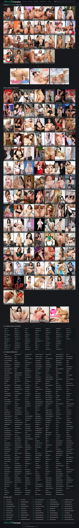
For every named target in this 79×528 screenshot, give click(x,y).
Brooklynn (17, 391)
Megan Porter (49, 410)
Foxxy (27, 412)
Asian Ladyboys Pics (54, 506)
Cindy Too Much (18, 453)
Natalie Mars (49, 484)
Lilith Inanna (38, 490)
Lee (36, 469)
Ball (5, 488)
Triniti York (68, 414)
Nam (47, 461)
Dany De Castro (18, 482)
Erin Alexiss (28, 389)
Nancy (47, 465)
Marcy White (48, 393)
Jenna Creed (38, 362)
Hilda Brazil (28, 453)
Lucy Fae (48, 368)
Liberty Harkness (39, 486)
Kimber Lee (38, 445)
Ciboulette (17, 449)
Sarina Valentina (60, 473)
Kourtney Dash (38, 455)
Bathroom (7, 340)
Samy (57, 459)
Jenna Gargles (38, 364)
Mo (47, 449)
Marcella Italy (49, 391)
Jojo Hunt (37, 387)
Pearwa (58, 412)
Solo (58, 338)
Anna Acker (7, 428)
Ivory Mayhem (28, 473)
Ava (5, 463)
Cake (16, 401)
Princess (58, 436)
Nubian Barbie (59, 379)
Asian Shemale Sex (39, 519)
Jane (26, 488)
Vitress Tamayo (70, 449)
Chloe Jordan (18, 440)
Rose (57, 447)
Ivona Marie (28, 471)
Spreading (59, 340)
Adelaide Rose (7, 356)
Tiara (68, 397)
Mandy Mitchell (49, 385)
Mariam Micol (49, 399)
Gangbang (27, 340)
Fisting (27, 336)
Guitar (26, 440)
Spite (67, 372)
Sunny (68, 377)
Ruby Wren (58, 449)
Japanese (38, 330)
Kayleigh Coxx (38, 418)
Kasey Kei (37, 410)
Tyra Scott (69, 418)
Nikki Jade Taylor (60, 358)
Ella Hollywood (28, 370)
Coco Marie (17, 463)
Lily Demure (38, 494)
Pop (57, 430)
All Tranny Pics (53, 519)
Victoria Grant (69, 445)
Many (47, 387)
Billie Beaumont (18, 375)
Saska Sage (58, 477)
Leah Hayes (38, 467)
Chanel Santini (18, 428)
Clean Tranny (38, 508)
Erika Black (28, 387)
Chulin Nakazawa (19, 447)
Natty (47, 490)
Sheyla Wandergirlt (60, 494)
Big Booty (7, 345)
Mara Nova (48, 389)
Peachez (58, 410)
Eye (26, 410)
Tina (67, 407)
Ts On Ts (68, 330)
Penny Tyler (59, 414)
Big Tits (7, 349)
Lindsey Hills (49, 354)
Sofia (67, 364)
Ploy (57, 424)
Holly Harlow (28, 455)
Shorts (58, 330)
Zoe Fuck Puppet (70, 486)
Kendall (37, 426)
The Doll (68, 395)
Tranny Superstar (9, 504)
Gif (26, 422)
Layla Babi (38, 465)
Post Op (48, 345)
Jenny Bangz (38, 372)
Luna (47, 372)
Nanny (47, 467)
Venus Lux (69, 438)
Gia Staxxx (27, 420)
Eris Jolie (27, 391)
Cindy (16, 451)
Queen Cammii (59, 440)
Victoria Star (69, 447)
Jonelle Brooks (39, 389)
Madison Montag (49, 379)
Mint (47, 442)
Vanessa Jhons (69, 428)
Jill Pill (37, 383)
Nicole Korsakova (60, 354)
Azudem (6, 475)
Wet (67, 336)
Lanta (37, 463)
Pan (57, 393)
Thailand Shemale (24, 501)
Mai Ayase (48, 381)
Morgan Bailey (49, 451)
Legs (37, 336)
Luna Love (48, 375)
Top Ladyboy (67, 512)
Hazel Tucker (28, 449)
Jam (26, 486)
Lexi (36, 482)
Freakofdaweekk (29, 416)
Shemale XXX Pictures (25, 519)
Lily (36, 492)
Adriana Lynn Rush (8, 358)
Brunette (17, 336)
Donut (27, 360)
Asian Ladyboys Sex (54, 517)
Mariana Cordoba (50, 401)
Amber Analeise (8, 401)
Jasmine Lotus (38, 356)
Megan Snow (49, 412)
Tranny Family (38, 510)
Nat (47, 475)
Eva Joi (27, 397)
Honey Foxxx (28, 463)
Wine (67, 463)
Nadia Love (48, 459)
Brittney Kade (18, 387)
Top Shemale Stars (54, 515)
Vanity (68, 432)
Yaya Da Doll (69, 471)
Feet (26, 330)
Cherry (17, 434)
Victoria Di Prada (70, 442)
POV (47, 347)
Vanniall (68, 434)
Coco (16, 461)
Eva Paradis (28, 403)
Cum (16, 340)
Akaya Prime (7, 366)
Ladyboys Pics (53, 499)
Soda (67, 362)
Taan (67, 387)
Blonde (17, 330)
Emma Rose (28, 381)
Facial (27, 328)
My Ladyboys (52, 508)
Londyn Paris (49, 366)
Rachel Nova (59, 445)
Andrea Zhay (7, 414)
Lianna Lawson (39, 484)
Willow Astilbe (69, 461)
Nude (37, 345)
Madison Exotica (49, 377)
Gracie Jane (28, 434)
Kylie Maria (38, 459)
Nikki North (58, 360)
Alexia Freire (7, 379)
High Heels (27, 349)
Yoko (68, 475)
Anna (6, 426)
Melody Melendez (50, 416)
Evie (26, 407)
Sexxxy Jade (59, 488)
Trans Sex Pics (24, 517)
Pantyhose (48, 332)
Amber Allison (7, 399)
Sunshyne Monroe (70, 379)
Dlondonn (27, 356)
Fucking (27, 338)
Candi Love (17, 403)
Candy (16, 405)
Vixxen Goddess (70, 453)
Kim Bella (37, 440)
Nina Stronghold (60, 368)
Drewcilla (27, 364)
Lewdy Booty (38, 480)
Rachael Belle (59, 442)
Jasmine (27, 494)
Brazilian (17, 334)
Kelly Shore (38, 424)
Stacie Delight (69, 375)
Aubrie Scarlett (7, 459)
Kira (36, 449)
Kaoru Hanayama (39, 401)
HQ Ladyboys (23, 504)
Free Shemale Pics (68, 506)
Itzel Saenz (28, 469)
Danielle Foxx (18, 477)
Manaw (48, 383)
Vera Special (69, 440)
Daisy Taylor (18, 473)
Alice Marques (7, 385)
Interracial (38, 328)
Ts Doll (68, 416)
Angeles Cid (7, 418)
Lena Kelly (38, 475)
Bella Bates (17, 362)
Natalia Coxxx (49, 480)
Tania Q (68, 389)
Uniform (68, 332)
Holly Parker (28, 457)
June (36, 391)
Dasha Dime (17, 488)
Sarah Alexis (59, 469)
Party (47, 334)
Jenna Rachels (38, 366)
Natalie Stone (49, 486)
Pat (57, 401)
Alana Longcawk (8, 368)
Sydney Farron (69, 383)
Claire (16, 455)
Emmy (27, 383)
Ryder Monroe (59, 453)
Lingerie (37, 338)
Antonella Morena (8, 434)
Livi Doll (48, 360)
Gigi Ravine (28, 424)
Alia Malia (7, 381)
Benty (16, 368)
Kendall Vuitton (38, 432)
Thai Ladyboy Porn (68, 504)
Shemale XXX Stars (39, 512)
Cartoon (17, 418)
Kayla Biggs (38, 416)
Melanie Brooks (49, 414)
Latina (37, 334)
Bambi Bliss (7, 492)
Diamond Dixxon (18, 492)
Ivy (26, 475)
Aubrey (6, 453)
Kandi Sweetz (38, 399)
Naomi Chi (48, 471)
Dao (16, 484)
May (47, 407)
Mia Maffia (48, 422)
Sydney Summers (70, 385)
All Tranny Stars (9, 510)
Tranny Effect (9, 512)
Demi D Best (18, 490)
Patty (57, 405)
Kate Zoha (38, 414)
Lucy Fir (47, 370)
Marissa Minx (49, 403)
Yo (67, 473)
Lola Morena (49, 364)
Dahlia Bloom (18, 467)
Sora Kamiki (69, 368)
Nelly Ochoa (49, 492)
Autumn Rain (7, 461)
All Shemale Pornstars (30, 526)
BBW (6, 343)
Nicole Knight (49, 494)
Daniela (16, 475)
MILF (36, 343)
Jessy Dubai (38, 381)
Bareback (7, 338)
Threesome (59, 349)
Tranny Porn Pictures (40, 506)
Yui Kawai (68, 477)
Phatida (58, 416)
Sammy (58, 457)
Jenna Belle (38, 360)
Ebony (17, 349)
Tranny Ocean (24, 510)
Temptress (69, 393)
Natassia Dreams (50, 488)
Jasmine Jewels (39, 354)
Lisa (47, 356)
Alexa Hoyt (6, 375)
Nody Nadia (59, 372)
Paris (57, 397)
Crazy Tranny (9, 519)
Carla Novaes (18, 410)
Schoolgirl (58, 328)
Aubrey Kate (7, 455)
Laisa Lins (37, 461)
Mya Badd (48, 455)
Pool (47, 340)
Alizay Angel (7, 389)
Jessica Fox (38, 377)
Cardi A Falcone (18, 407)
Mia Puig (48, 424)
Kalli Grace (38, 397)
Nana (47, 463)
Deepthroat (18, 345)
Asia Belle (7, 447)
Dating (49, 1)
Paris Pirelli (58, 399)
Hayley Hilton (28, 447)
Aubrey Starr (7, 457)
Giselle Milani (28, 428)
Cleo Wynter (18, 457)
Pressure (58, 434)
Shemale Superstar (68, 508)
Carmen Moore (19, 412)
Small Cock (59, 334)
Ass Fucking (7, 334)
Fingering (27, 334)
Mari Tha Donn (49, 397)
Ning (57, 370)
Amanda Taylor (7, 395)
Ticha (68, 401)
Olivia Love (58, 387)
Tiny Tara (68, 410)
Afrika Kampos (8, 364)
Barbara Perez (18, 354)
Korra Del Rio (38, 453)
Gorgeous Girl (28, 430)
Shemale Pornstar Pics (69, 510)
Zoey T (68, 488)
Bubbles (17, 395)
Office (37, 347)
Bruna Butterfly (18, 393)
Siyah (67, 360)
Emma (27, 379)
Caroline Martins (18, 414)
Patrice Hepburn (60, 403)
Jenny (37, 370)
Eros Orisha (28, 393)
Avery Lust (7, 469)
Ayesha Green (7, 471)
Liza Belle (48, 362)
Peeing (48, 336)
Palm (57, 391)
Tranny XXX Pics (24, 512)
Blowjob (17, 332)
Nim (57, 366)
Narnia (47, 473)
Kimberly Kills (38, 447)
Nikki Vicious (59, 364)
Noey (57, 375)
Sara (57, 467)
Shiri (67, 354)
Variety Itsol (69, 436)
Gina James (28, 426)
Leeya (37, 471)
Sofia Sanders (69, 366)
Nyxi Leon (58, 385)
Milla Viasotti (49, 432)
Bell (16, 358)
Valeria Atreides (70, 426)
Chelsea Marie (18, 432)
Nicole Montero (60, 356)
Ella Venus (27, 372)
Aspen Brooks (7, 449)
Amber (6, 397)
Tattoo (58, 345)
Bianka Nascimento (19, 372)
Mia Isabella (49, 420)
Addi (5, 354)
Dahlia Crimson (18, 469)
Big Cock (7, 347)
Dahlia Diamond (18, 471)
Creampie (17, 338)
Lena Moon (37, 477)
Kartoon (37, 407)
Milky (47, 430)
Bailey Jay (7, 484)
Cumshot (18, 343)
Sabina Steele (59, 455)
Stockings (59, 343)
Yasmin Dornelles (70, 469)
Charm (16, 430)
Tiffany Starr (69, 405)
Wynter (68, 467)
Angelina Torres (8, 422)
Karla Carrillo (38, 405)
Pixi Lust (58, 422)
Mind (47, 438)
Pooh (57, 428)
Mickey (48, 426)
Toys (68, 328)
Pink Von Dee (59, 418)
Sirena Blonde (69, 358)
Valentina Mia (69, 422)
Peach (58, 407)
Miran (47, 447)
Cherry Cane (17, 436)
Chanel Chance (18, 424)
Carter (16, 416)
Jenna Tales (38, 368)
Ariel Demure (7, 438)
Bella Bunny (17, 364)
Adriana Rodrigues (8, 360)
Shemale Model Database (55, 504)
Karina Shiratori (39, 403)
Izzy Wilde (27, 477)
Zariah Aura (69, 482)
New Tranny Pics (39, 501)
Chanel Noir (18, 426)
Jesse (37, 375)
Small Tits (59, 336)
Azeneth (6, 473)
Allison (6, 391)
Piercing (48, 338)
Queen (58, 438)
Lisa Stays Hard (49, 358)
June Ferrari (38, 393)
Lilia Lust (37, 488)
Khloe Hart (38, 434)
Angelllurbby (7, 424)
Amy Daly (6, 410)
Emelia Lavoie (28, 377)
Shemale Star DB (9, 515)
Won (67, 465)
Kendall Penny (38, 430)
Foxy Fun (27, 414)
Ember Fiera (28, 375)
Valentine (68, 424)
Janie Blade (28, 492)
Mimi (47, 436)
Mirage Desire (49, 445)
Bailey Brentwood (8, 482)
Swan (68, 381)
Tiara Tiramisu (69, 399)
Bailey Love (7, 486)
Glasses (27, 345)
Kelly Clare (38, 422)
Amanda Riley (7, 393)
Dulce (26, 366)
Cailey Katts (18, 399)
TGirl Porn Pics (9, 508)
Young (68, 338)
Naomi (48, 469)
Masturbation (39, 340)
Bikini (17, 328)
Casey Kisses (18, 420)
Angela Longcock (8, 416)
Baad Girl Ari (7, 477)
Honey (27, 461)
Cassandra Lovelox (19, 422)
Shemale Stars (39, 504)
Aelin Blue (7, 362)
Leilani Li (37, 473)
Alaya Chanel (7, 370)
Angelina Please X (8, 420)
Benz (16, 370)
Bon (16, 383)
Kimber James (39, 442)
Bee (16, 356)
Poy (57, 432)
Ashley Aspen (7, 442)
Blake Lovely (18, 381)
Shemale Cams (43, 1)
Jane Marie (28, 490)
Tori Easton (69, 412)
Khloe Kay (37, 436)
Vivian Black (69, 451)
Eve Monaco (28, 405)
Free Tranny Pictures (40, 499)
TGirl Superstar (9, 517)
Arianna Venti (7, 436)
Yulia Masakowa (70, 480)
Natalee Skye (49, 477)
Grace (27, 432)
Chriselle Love (18, 442)
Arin (5, 440)
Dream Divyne (28, 362)
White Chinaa (69, 459)
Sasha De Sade (59, 475)
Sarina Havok (59, 471)
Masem (48, 405)
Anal (6, 328)
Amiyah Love (7, 403)
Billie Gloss (17, 377)
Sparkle (68, 370)
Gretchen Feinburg (29, 438)
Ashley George (8, 445)
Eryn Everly (27, 395)
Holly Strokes (28, 459)
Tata (67, 391)
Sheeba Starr (59, 492)
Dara (16, 486)
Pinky (57, 420)
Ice (26, 467)
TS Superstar (9, 501)
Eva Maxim (28, 401)
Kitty (36, 451)
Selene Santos (59, 484)
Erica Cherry (28, 385)
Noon (57, 377)
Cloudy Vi (17, 459)
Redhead (48, 349)
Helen (27, 451)
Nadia (47, 457)
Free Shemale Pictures (69, 519)
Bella (16, 360)
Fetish (27, 332)
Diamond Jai (17, 494)
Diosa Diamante (28, 354)
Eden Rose (28, 368)
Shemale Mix (52, 510)
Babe (6, 336)
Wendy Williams (70, 457)
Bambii (6, 494)
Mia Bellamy (49, 418)
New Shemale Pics (68, 517)
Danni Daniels (18, 480)
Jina (36, 385)
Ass (6, 332)
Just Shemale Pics (54, 501)
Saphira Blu (59, 463)
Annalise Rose (7, 432)
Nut (57, 381)
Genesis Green (28, 418)
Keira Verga (38, 420)
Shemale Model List (39, 517)
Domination (18, 347)
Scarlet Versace (59, 482)
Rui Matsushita (59, 451)
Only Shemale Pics (24, 506)
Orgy (36, 349)
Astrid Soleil (7, 451)
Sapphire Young (60, 465)
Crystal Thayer (18, 465)
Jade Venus (28, 484)
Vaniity (68, 430)
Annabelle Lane (8, 430)
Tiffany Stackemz (70, 403)
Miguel (48, 428)
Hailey (26, 442)
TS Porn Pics (23, 508)
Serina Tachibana (60, 486)
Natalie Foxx (49, 482)
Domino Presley (29, 358)
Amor (6, 405)
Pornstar (48, 343)
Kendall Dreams (39, 428)
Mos (47, 453)
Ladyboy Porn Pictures (69, 499)
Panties (48, 330)
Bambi (6, 490)
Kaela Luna (38, 395)
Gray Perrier (28, 436)
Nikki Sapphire (59, 362)
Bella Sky (17, 366)
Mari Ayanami (49, 395)
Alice (6, 383)
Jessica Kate (38, 379)
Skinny (58, 332)
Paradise (58, 395)
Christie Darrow (18, 445)
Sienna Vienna (69, 356)
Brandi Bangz (18, 385)
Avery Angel (7, 467)
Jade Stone (28, 482)
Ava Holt (6, 465)
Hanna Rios (27, 445)
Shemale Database (39, 515)
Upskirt (68, 334)
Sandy (58, 461)
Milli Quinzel (48, 434)
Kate (36, 412)
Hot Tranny (23, 499)
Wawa (68, 455)
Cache (16, 397)
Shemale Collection (25, 515)
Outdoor (48, 328)
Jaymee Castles (39, 358)
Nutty (57, 383)
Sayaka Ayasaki (59, 480)
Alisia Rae (7, 387)
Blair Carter (17, 379)
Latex (37, 332)
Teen (58, 347)
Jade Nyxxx (27, 480)
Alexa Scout (7, 377)
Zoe (67, 484)
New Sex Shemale (68, 515)
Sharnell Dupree (59, 490)
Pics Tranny (8, 499)
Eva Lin (27, 399)
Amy (6, 407)
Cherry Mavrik (18, 438)
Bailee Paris (7, 480)
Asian (6, 330)
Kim (36, 438)
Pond (57, 426)
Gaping (27, 343)
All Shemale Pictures (10, 506)
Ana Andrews (7, 412)
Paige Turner (59, 389)
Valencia (68, 420)
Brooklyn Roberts (19, 389)
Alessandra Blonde (8, 372)
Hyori (26, 465)
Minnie (47, 440)
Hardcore (28, 347)
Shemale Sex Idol (68, 501)
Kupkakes (37, 457)
